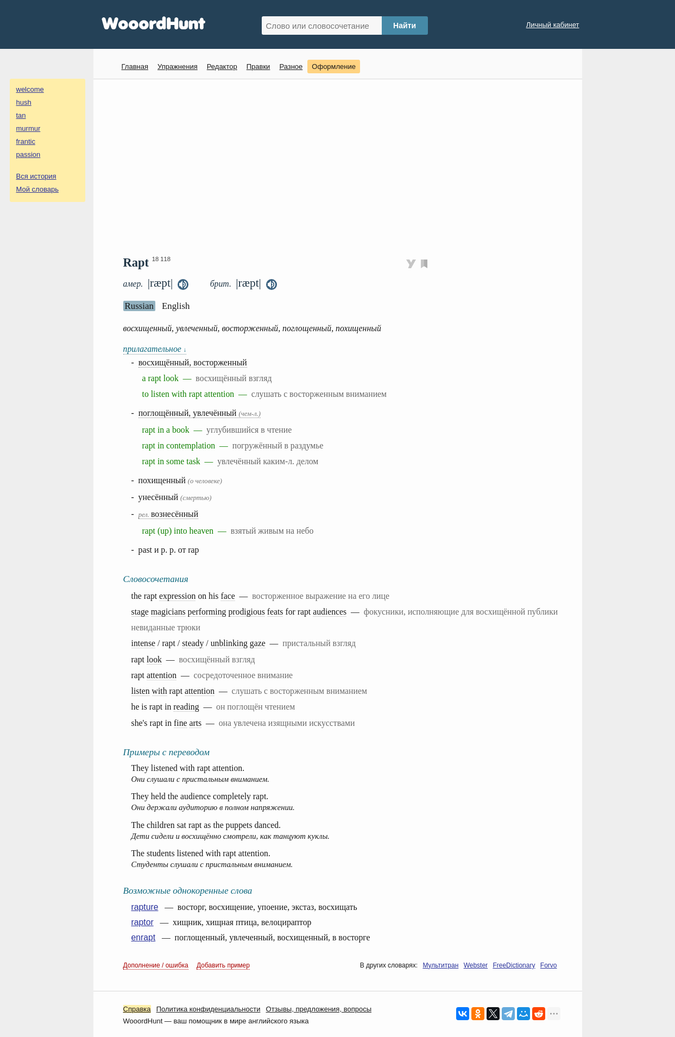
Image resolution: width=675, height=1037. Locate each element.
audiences (329, 611)
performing (207, 611)
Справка (137, 1009)
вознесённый (168, 513)
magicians (168, 611)
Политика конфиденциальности (208, 1009)
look (154, 659)
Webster (476, 965)
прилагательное (155, 348)
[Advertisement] (341, 166)
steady (193, 643)
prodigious (246, 611)
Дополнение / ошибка (155, 965)
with (159, 690)
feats (275, 611)
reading (186, 706)
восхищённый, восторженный (192, 362)
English (176, 306)
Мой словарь (37, 189)
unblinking (229, 643)
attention (161, 675)
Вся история (36, 176)
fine (180, 723)
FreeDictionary (514, 965)
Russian (139, 306)
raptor (142, 922)
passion (28, 154)
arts (195, 723)
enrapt (143, 937)
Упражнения (177, 66)
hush (23, 102)
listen (140, 690)
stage (140, 611)
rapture (145, 907)
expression (177, 595)
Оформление (334, 66)
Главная (135, 66)
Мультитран (440, 965)
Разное (290, 66)
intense (143, 643)
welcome (30, 89)
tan (21, 115)
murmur (28, 128)
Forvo (548, 965)
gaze (258, 643)
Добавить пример (223, 965)
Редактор (222, 66)
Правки (258, 66)
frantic (25, 141)
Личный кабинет (552, 25)
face (227, 595)
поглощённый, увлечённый (199, 413)
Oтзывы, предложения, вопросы (318, 1009)
